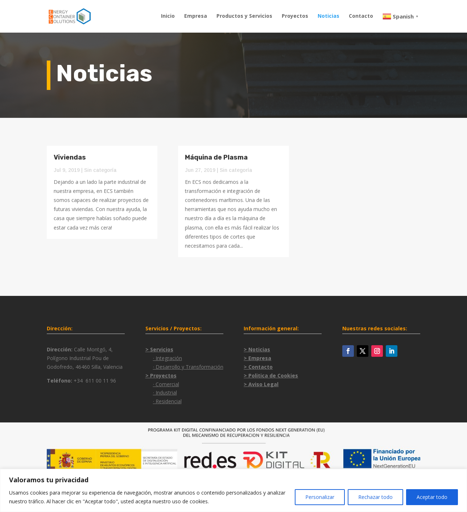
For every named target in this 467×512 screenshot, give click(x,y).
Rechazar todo (375, 497)
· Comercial (166, 384)
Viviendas (70, 157)
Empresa (195, 16)
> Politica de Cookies (271, 375)
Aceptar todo (432, 497)
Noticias (328, 16)
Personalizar (319, 497)
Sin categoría (100, 170)
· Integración (167, 358)
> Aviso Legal (261, 384)
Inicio (168, 16)
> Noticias (257, 349)
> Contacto (258, 366)
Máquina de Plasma (216, 157)
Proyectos (295, 16)
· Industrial (165, 392)
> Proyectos (161, 375)
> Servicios (159, 349)
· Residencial (167, 401)
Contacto (361, 16)
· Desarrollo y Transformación (188, 366)
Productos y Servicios (244, 16)
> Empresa (257, 358)
